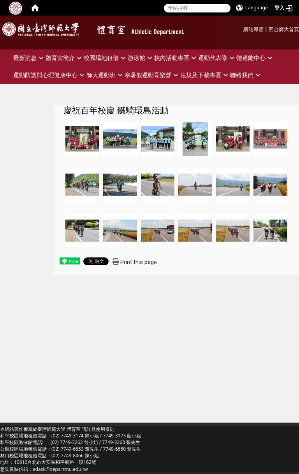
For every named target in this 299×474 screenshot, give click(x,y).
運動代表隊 (217, 58)
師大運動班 (105, 75)
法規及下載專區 (205, 75)
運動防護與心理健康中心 (49, 75)
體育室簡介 (65, 58)
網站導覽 (253, 29)
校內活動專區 (176, 58)
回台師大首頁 (284, 29)
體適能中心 (255, 58)
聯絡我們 (246, 75)
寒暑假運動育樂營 (152, 75)
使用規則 (105, 429)
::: (240, 28)
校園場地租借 (106, 58)
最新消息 (29, 58)
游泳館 (141, 58)
